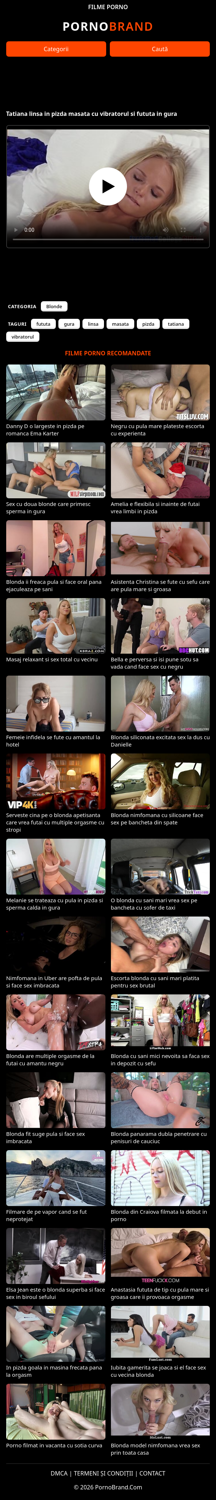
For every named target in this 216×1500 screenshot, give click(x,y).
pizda (148, 324)
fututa (43, 324)
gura (69, 324)
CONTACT (152, 1473)
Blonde (54, 306)
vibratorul (23, 336)
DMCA (59, 1473)
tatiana (176, 324)
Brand (107, 26)
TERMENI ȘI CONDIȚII (103, 1473)
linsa (93, 324)
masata (120, 324)
